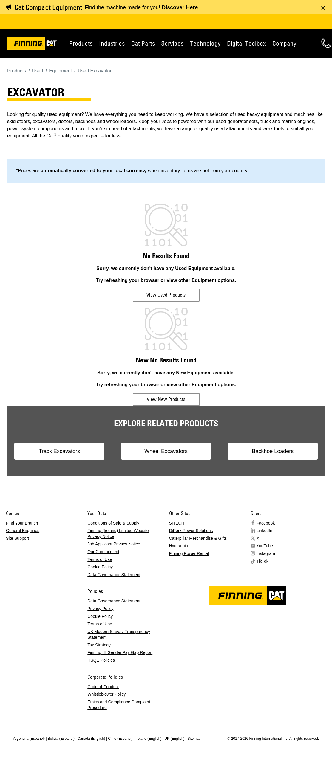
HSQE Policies (101, 660)
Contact (326, 43)
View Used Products (166, 295)
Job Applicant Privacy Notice (113, 544)
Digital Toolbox (246, 43)
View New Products (166, 399)
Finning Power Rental (189, 553)
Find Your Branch (22, 523)
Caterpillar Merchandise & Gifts (198, 538)
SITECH (176, 523)
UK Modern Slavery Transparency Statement (118, 634)
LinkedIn (264, 530)
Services (172, 43)
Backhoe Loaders (273, 451)
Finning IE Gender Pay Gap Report (119, 652)
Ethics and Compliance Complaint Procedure (118, 705)
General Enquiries (22, 530)
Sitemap (193, 738)
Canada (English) (91, 738)
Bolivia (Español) (61, 738)
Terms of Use (99, 559)
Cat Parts (143, 43)
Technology (205, 43)
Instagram (266, 553)
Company (284, 43)
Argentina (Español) (29, 738)
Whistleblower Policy (106, 694)
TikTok (262, 561)
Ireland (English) (148, 738)
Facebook (266, 523)
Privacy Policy (100, 608)
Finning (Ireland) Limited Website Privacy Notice (118, 533)
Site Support (17, 538)
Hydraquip (178, 545)
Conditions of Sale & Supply (113, 523)
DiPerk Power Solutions (191, 530)
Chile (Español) (120, 738)
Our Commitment (103, 551)
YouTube (265, 545)
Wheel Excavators (166, 451)
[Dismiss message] (323, 8)
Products (80, 43)
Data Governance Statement (113, 574)
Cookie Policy (100, 566)
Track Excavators (59, 451)
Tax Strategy (99, 645)
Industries (112, 43)
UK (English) (174, 738)
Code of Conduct (103, 686)
